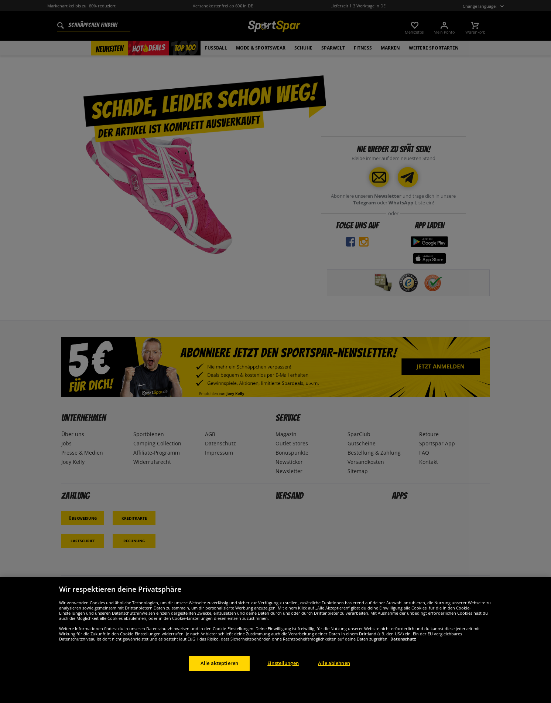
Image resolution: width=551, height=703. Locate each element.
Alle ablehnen (334, 663)
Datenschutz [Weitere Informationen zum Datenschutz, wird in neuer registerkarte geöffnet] (403, 639)
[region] (275, 640)
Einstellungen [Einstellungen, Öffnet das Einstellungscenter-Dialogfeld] (283, 663)
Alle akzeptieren (219, 663)
